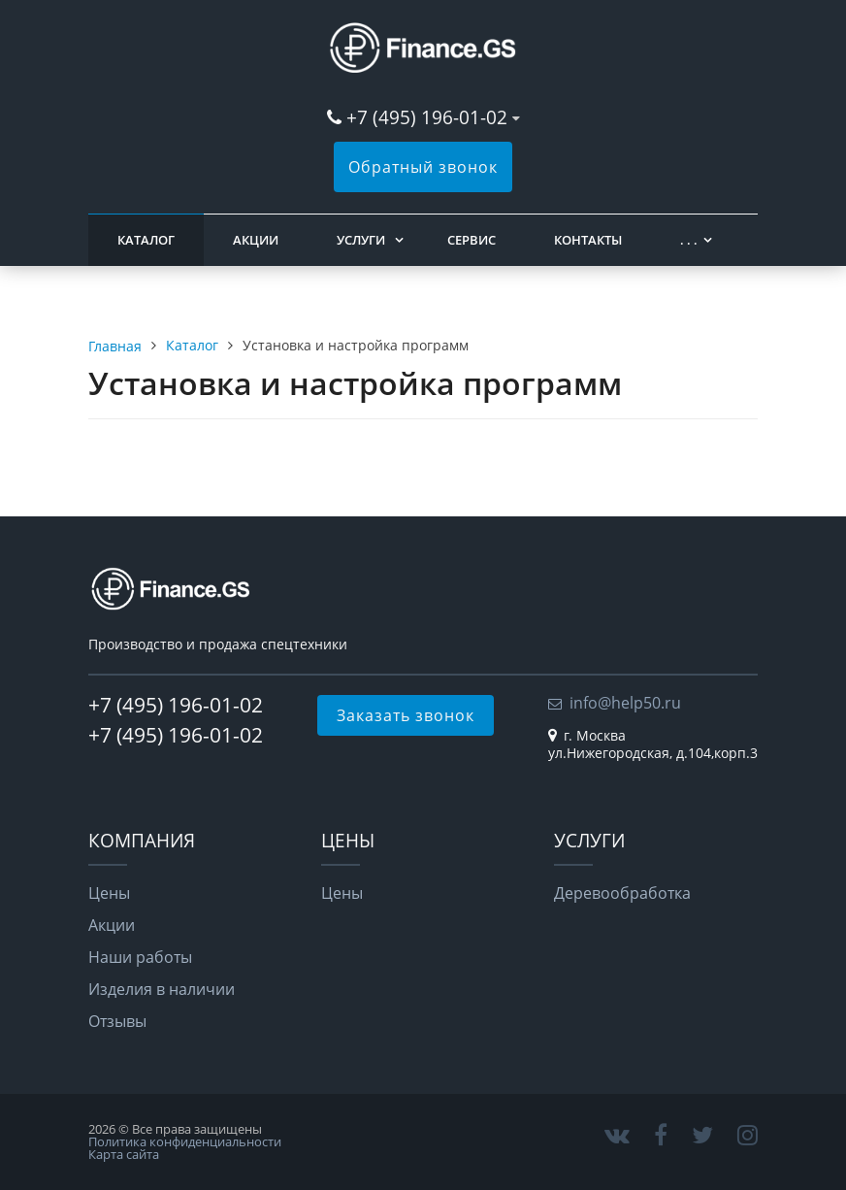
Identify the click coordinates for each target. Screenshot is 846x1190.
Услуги (361, 239)
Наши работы (140, 957)
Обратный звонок (423, 167)
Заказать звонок (405, 715)
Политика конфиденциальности (184, 1141)
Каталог (146, 239)
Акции (255, 239)
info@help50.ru (625, 702)
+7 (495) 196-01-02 (429, 117)
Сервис (471, 239)
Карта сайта (123, 1154)
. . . (689, 239)
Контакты (588, 239)
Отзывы (117, 1021)
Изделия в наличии (161, 989)
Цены (109, 893)
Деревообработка (622, 893)
